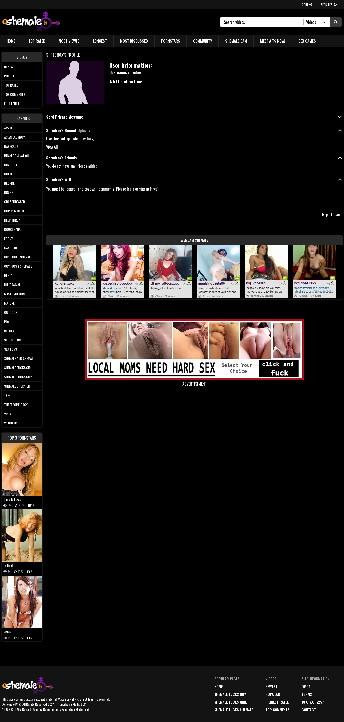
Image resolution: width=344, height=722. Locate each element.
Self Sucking (13, 339)
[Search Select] (315, 22)
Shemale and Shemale (19, 358)
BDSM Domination (16, 155)
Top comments (14, 94)
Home (11, 41)
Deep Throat (13, 220)
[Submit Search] (336, 22)
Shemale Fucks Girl (18, 367)
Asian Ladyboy (14, 137)
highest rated (277, 702)
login (130, 189)
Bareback (11, 146)
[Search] (264, 22)
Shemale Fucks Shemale (233, 709)
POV (6, 321)
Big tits (9, 173)
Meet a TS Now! (272, 41)
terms (307, 694)
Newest (9, 66)
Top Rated (36, 41)
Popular (10, 75)
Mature (9, 303)
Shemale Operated (17, 386)
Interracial (12, 284)
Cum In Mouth (14, 210)
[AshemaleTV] (31, 22)
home (218, 686)
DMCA (306, 686)
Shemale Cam (236, 41)
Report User (331, 214)
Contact (309, 709)
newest (271, 686)
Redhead (10, 330)
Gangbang (11, 247)
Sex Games (307, 41)
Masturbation (14, 293)
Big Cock (10, 164)
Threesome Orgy (16, 404)
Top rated (11, 85)
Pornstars (170, 41)
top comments (278, 709)
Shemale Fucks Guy (18, 376)
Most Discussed (134, 41)
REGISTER (329, 4)
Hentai (8, 275)
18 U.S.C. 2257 (313, 702)
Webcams (10, 422)
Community (202, 41)
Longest (100, 41)
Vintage (9, 413)
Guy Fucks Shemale (18, 266)
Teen (7, 395)
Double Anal (13, 229)
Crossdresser (14, 201)
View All (52, 147)
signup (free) (148, 189)
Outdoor (10, 312)
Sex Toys (10, 349)
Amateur (10, 127)
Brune (8, 192)
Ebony (8, 238)
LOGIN (306, 4)
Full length (12, 103)
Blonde (9, 183)
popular (273, 694)
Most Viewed (69, 41)
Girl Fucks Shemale (18, 256)
